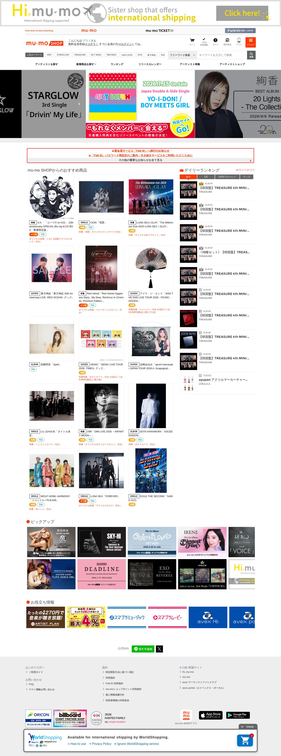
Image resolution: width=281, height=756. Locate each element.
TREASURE (80, 55)
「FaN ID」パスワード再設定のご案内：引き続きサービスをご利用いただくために (140, 155)
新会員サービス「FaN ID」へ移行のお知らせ (140, 150)
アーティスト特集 (190, 64)
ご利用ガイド (36, 672)
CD (206, 176)
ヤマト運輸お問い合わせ (42, 689)
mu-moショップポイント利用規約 (123, 689)
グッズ (246, 176)
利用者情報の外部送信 (117, 700)
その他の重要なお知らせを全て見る (140, 160)
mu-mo (186, 677)
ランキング (117, 64)
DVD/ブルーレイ (227, 176)
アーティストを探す (46, 64)
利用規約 (110, 677)
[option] (140, 104)
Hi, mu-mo (188, 672)
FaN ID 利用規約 (114, 683)
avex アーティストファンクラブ (199, 682)
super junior (126, 55)
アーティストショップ (232, 64)
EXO (140, 55)
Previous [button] (79, 104)
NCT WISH (96, 55)
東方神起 (151, 55)
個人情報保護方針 (115, 694)
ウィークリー (246, 170)
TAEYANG (111, 55)
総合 (188, 176)
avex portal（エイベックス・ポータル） (203, 688)
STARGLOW (63, 55)
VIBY (49, 55)
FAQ (31, 684)
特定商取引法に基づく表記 (120, 672)
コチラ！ (92, 44)
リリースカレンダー (150, 64)
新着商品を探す (85, 64)
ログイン (126, 44)
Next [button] (202, 104)
